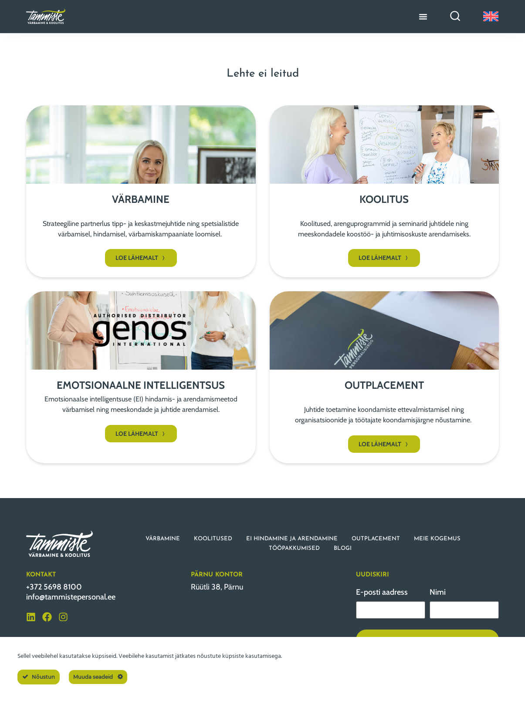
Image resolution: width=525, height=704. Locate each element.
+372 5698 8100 (54, 587)
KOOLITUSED (213, 539)
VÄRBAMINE (163, 539)
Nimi (438, 592)
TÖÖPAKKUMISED (294, 548)
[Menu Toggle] (423, 16)
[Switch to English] (490, 16)
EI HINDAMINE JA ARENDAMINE (292, 539)
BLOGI (343, 548)
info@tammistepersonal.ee (70, 597)
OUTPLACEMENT (376, 539)
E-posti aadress (382, 592)
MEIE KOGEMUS (437, 539)
